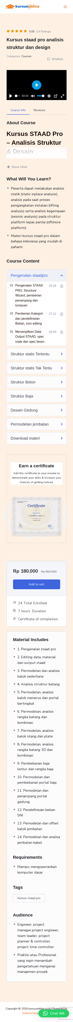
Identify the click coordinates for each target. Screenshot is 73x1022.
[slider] (17, 96)
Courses (26, 56)
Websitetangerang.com (36, 1013)
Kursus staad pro (29, 898)
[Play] (11, 96)
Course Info (18, 110)
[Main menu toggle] (65, 7)
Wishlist (55, 59)
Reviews (39, 110)
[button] (53, 1013)
